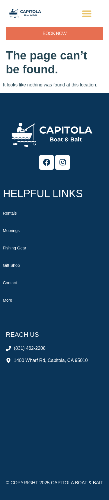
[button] (87, 13)
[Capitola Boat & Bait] (54, 413)
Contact (10, 282)
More (7, 300)
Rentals (10, 213)
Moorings (11, 230)
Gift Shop (11, 265)
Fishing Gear (14, 248)
